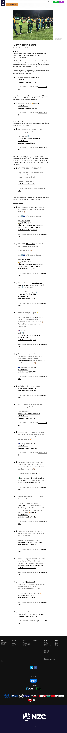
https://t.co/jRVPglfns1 (25, 294)
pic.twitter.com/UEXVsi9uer (31, 482)
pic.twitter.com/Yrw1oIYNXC (27, 299)
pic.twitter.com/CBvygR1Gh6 (27, 616)
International (14, 1)
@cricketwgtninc (23, 361)
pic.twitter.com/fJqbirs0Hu (26, 184)
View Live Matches (4, 642)
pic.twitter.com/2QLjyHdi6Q (27, 269)
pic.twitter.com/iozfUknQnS (27, 390)
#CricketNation (23, 80)
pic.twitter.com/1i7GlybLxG (27, 598)
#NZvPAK (36, 78)
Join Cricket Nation (12, 4)
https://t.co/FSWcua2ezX (26, 335)
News (45, 1)
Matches (8, 1)
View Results (3, 644)
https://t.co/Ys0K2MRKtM (26, 138)
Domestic (21, 1)
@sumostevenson (24, 285)
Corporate (34, 1)
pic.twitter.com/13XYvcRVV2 (27, 372)
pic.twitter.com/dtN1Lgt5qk (27, 143)
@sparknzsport (25, 221)
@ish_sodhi (34, 207)
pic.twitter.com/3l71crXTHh (27, 545)
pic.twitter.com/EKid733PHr (27, 517)
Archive (40, 1)
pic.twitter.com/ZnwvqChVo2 (27, 448)
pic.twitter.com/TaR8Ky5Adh (27, 340)
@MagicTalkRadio (25, 223)
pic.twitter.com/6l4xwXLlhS (27, 82)
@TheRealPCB (30, 244)
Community (27, 1)
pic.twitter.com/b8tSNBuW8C (27, 108)
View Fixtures (3, 643)
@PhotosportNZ (23, 480)
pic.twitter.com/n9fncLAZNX (27, 568)
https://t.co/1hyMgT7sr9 (28, 225)
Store (50, 1)
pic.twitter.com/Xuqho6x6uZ (27, 230)
